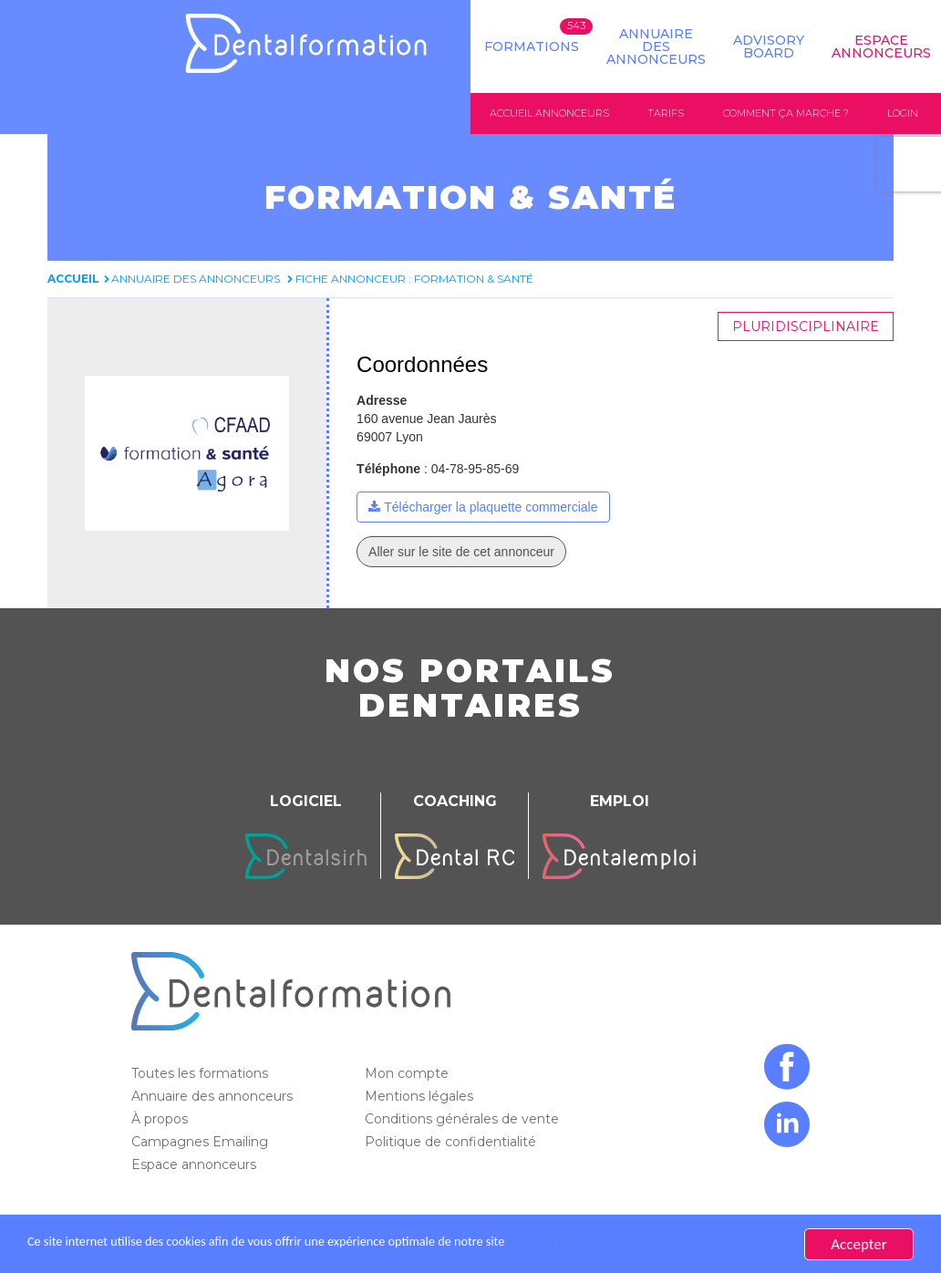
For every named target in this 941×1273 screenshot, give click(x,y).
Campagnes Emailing (201, 1142)
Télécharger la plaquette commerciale (490, 508)
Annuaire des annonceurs (656, 46)
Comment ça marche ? (786, 113)
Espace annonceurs (195, 1165)
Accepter (858, 1244)
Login (902, 113)
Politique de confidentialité (452, 1142)
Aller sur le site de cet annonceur (461, 552)
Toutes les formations (201, 1074)
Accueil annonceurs (549, 113)
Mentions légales (421, 1097)
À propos (161, 1120)
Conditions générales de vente (464, 1120)
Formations (531, 46)
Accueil (73, 279)
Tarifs (665, 113)
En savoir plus (644, 1244)
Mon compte (408, 1074)
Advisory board (768, 46)
